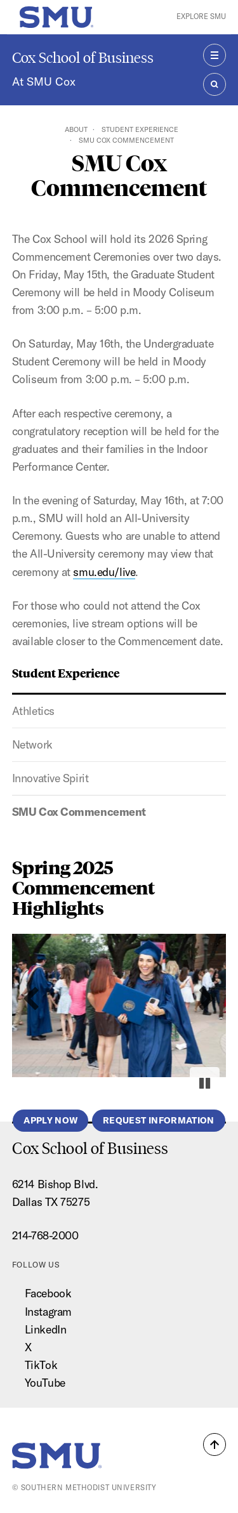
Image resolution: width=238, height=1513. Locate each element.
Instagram (48, 1311)
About (76, 129)
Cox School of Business (83, 57)
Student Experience (140, 129)
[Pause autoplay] (205, 1083)
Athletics (33, 711)
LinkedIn (45, 1329)
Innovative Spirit (50, 778)
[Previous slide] (31, 999)
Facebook (48, 1293)
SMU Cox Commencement (79, 811)
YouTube (45, 1382)
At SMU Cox (44, 81)
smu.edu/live (104, 572)
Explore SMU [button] (201, 16)
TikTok (41, 1365)
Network (32, 744)
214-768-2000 (45, 1235)
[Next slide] (207, 999)
